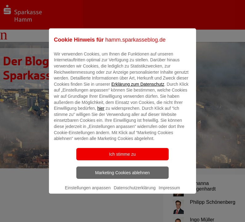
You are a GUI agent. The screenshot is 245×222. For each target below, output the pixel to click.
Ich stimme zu (122, 158)
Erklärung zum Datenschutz (137, 88)
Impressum (169, 192)
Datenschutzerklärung (134, 192)
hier (100, 112)
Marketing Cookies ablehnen (122, 177)
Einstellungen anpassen (88, 192)
